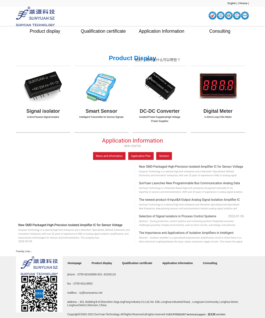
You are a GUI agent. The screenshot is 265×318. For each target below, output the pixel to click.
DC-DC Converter (160, 111)
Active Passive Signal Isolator (43, 116)
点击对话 (173, 78)
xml (218, 314)
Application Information (161, 31)
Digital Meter (218, 111)
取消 (149, 78)
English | (232, 3)
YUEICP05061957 (176, 314)
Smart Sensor (101, 111)
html (222, 314)
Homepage (75, 263)
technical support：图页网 (201, 314)
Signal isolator (43, 111)
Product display (45, 31)
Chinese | (243, 3)
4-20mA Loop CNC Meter (218, 116)
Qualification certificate (103, 31)
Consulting (219, 31)
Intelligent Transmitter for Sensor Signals (101, 116)
